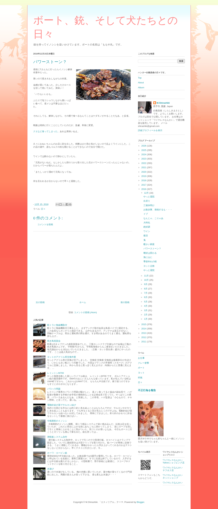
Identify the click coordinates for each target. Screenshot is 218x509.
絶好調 (146, 227)
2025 (144, 150)
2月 (146, 314)
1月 (146, 319)
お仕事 (141, 358)
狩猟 (140, 377)
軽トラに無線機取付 (57, 325)
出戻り (146, 201)
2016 (144, 189)
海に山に (147, 257)
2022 (144, 163)
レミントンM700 (55, 373)
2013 (144, 333)
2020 (144, 172)
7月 (146, 293)
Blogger (140, 502)
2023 (144, 158)
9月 (146, 284)
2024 (144, 154)
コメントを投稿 (45, 224)
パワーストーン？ (152, 248)
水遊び (50, 469)
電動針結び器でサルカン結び (61, 405)
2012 (144, 337)
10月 (146, 280)
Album (141, 87)
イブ (145, 214)
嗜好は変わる (150, 253)
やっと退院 (148, 196)
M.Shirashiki (163, 103)
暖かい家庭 (148, 244)
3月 (146, 310)
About (141, 82)
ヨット (141, 372)
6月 (146, 297)
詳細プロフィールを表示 (150, 130)
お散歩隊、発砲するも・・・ (157, 209)
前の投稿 (125, 302)
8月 (146, 288)
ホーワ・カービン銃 (57, 453)
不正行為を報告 (147, 390)
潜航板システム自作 (57, 437)
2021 (144, 167)
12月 (146, 193)
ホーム (82, 302)
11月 (146, 275)
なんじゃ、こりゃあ (153, 218)
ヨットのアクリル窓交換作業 (61, 357)
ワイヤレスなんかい (173, 482)
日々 (43, 209)
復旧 (145, 235)
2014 (144, 328)
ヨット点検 (148, 266)
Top (140, 77)
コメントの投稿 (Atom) (85, 312)
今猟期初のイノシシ (57, 421)
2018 (144, 180)
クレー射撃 (143, 363)
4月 (146, 306)
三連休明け (148, 205)
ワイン (146, 231)
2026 (144, 145)
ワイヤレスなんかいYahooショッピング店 (173, 461)
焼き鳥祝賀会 (53, 341)
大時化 (146, 222)
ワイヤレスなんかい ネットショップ (174, 476)
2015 (144, 324)
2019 (144, 176)
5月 (146, 301)
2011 (144, 341)
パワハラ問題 (53, 389)
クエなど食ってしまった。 (46, 131)
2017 (144, 185)
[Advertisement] (82, 265)
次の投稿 (40, 302)
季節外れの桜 (150, 261)
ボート (141, 367)
